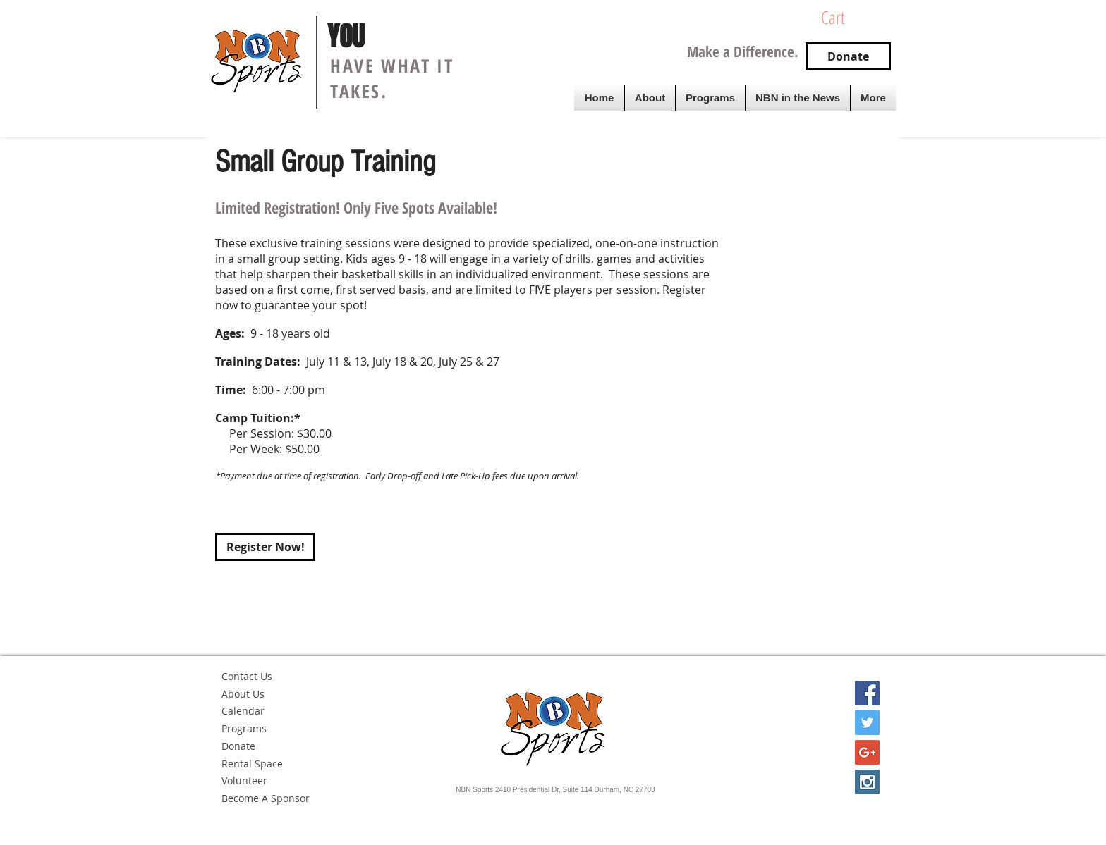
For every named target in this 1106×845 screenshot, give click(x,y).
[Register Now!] (265, 547)
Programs (244, 728)
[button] (853, 18)
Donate (238, 746)
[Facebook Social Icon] (867, 693)
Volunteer (244, 780)
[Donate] (848, 56)
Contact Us (246, 676)
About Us (243, 694)
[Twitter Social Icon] (867, 722)
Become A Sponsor (265, 798)
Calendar (243, 710)
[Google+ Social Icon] (867, 752)
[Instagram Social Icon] (867, 782)
